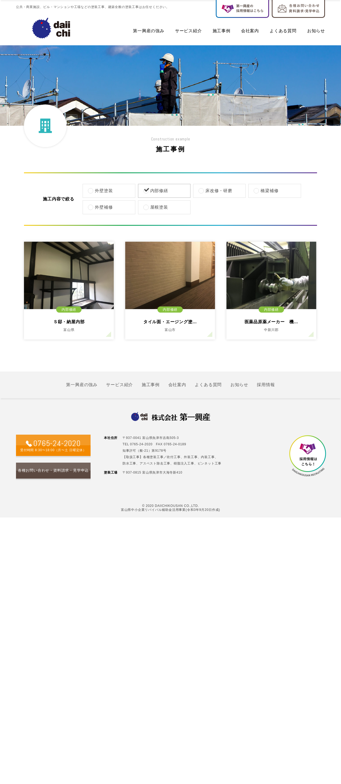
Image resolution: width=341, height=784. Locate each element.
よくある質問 (283, 31)
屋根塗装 (156, 207)
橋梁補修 (266, 190)
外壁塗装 (101, 190)
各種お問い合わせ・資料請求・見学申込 (53, 470)
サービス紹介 (188, 31)
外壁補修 (101, 207)
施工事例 (221, 31)
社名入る (51, 28)
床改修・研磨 (215, 190)
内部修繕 (156, 190)
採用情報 (266, 384)
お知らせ (316, 31)
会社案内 (250, 31)
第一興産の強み (148, 31)
